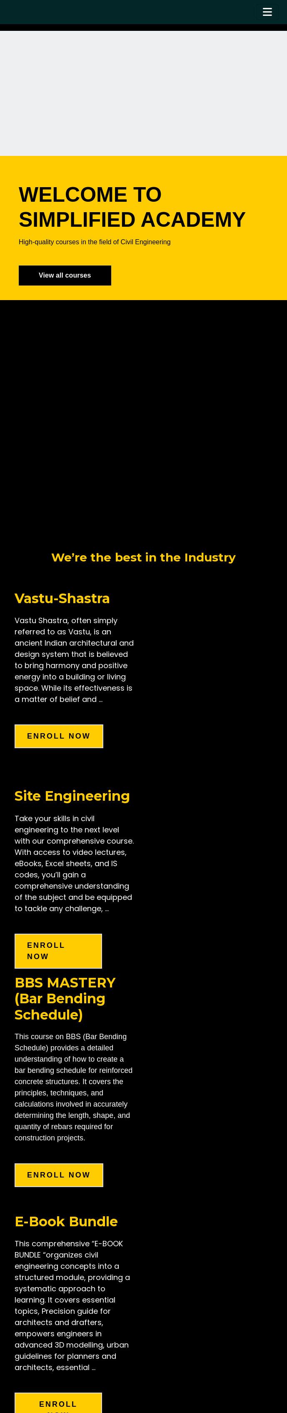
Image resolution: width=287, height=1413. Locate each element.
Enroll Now (59, 1175)
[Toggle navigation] (267, 12)
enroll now (59, 736)
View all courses (65, 275)
